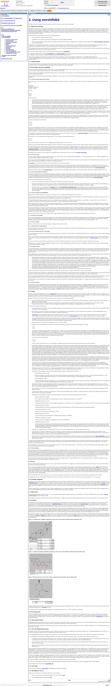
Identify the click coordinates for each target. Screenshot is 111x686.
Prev (30, 14)
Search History (50, 53)
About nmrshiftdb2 (6, 36)
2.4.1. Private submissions (34, 448)
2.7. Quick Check (33, 492)
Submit (38, 10)
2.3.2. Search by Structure (34, 154)
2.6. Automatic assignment (36, 479)
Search (7, 10)
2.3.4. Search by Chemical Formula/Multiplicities (38, 192)
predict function (94, 237)
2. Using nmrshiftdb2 (44, 19)
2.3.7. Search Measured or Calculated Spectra (38, 226)
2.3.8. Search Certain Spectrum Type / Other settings (39, 231)
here (92, 184)
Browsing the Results (33, 149)
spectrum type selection (81, 152)
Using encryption (9, 40)
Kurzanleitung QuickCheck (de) (8, 23)
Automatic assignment (11, 45)
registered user (53, 293)
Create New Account (102, 1)
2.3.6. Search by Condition (34, 221)
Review (44, 10)
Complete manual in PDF (6, 58)
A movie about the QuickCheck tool (9, 31)
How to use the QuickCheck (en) (8, 20)
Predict (26, 10)
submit (97, 467)
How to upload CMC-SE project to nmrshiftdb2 (11, 25)
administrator (67, 51)
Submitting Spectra (33, 482)
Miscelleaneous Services (11, 53)
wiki (51, 677)
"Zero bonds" (32, 163)
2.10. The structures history (36, 620)
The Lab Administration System (13, 51)
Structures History (61, 53)
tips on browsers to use (64, 8)
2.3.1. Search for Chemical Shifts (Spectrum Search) (39, 79)
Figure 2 (43, 515)
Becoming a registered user (12, 39)
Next (109, 14)
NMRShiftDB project (47, 685)
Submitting (8, 43)
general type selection (83, 133)
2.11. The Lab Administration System (38, 629)
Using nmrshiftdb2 (5, 15)
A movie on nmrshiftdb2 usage (7, 29)
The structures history (11, 50)
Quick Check (19, 10)
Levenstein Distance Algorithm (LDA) (68, 187)
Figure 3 (76, 515)
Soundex (52, 187)
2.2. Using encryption (34, 61)
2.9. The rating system (34, 611)
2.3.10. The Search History (34, 282)
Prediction (8, 48)
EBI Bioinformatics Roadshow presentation (10, 30)
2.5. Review (32, 461)
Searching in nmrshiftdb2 (11, 42)
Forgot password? (102, 5)
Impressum (2, 8)
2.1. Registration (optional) (36, 26)
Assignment (32, 10)
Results (13, 10)
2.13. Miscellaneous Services (36, 670)
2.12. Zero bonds (33, 666)
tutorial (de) (33, 495)
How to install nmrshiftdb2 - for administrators (11, 18)
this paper (44, 607)
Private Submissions (100, 436)
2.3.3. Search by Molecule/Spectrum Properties (38, 171)
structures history (74, 315)
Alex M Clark (45, 668)
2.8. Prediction (32, 500)
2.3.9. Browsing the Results (34, 246)
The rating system (10, 49)
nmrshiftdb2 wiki (49, 663)
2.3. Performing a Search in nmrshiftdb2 (39, 67)
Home (2, 10)
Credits (3, 56)
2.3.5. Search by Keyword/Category (36, 215)
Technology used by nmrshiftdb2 (9, 55)
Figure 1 (38, 515)
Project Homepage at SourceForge (101, 41)
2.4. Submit (32, 291)
